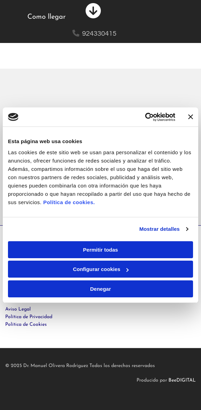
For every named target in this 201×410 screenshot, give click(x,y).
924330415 (99, 33)
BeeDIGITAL (182, 380)
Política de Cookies (26, 324)
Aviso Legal (18, 309)
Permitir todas (100, 250)
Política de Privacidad (28, 317)
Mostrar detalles (159, 229)
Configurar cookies (101, 269)
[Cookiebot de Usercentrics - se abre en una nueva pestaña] (145, 117)
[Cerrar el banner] (190, 116)
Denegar (100, 289)
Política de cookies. (69, 202)
